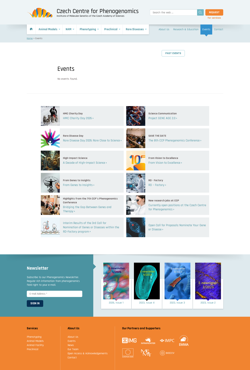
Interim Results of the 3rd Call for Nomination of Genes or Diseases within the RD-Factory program (91, 227)
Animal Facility (35, 345)
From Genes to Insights (78, 185)
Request (214, 12)
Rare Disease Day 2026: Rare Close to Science (91, 140)
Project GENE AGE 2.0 (161, 118)
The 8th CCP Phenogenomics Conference (174, 140)
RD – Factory (156, 185)
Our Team (73, 349)
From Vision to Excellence (164, 163)
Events (72, 341)
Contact (72, 357)
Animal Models (35, 341)
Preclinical (32, 349)
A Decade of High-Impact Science (84, 163)
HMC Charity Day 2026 (77, 118)
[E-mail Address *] (54, 294)
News (71, 345)
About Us (73, 337)
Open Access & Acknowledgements (88, 353)
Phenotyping (34, 337)
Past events (173, 53)
